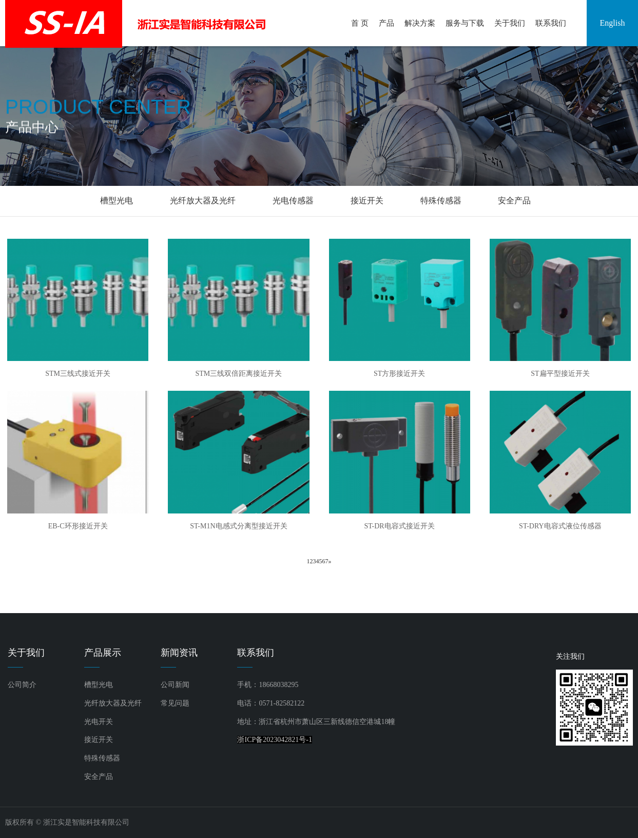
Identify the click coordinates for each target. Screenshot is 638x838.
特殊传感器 (440, 200)
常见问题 (175, 703)
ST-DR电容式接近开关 (399, 526)
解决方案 (419, 23)
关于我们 (509, 23)
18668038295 (278, 685)
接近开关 (367, 200)
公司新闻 (175, 685)
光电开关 (98, 722)
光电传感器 (293, 200)
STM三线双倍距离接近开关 (238, 373)
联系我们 (550, 23)
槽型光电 (116, 200)
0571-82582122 (281, 703)
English (612, 22)
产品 (386, 23)
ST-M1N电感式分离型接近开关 (238, 526)
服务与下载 (465, 23)
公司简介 (22, 685)
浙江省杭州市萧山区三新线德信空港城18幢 (327, 722)
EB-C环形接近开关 (78, 526)
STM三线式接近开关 (77, 373)
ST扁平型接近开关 (560, 373)
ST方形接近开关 (399, 373)
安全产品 (514, 200)
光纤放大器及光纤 (203, 200)
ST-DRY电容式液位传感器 (560, 526)
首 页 (360, 23)
